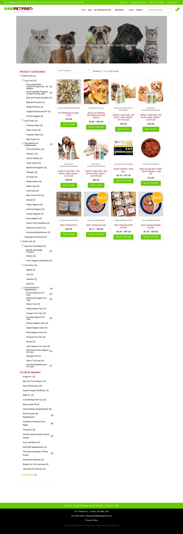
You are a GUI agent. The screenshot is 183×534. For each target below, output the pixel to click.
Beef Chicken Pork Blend (123, 226)
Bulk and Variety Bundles (72, 108)
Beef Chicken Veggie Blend (151, 226)
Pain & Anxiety (123, 110)
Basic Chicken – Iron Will (123, 170)
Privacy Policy (91, 520)
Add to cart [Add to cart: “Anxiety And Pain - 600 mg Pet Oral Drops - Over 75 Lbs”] (96, 185)
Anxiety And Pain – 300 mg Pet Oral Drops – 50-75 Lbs (69, 173)
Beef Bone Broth (68, 225)
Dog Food (61, 108)
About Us (68, 506)
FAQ (116, 506)
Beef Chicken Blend (96, 225)
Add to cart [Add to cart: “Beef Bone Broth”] (69, 234)
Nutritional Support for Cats (123, 108)
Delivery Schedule (96, 506)
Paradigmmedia (113, 525)
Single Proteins (154, 164)
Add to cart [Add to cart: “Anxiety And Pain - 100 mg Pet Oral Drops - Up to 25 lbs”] (123, 129)
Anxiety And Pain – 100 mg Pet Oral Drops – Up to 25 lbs (123, 117)
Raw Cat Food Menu (127, 164)
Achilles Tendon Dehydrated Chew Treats (96, 115)
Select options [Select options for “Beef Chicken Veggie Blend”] (150, 237)
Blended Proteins (99, 220)
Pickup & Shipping (80, 506)
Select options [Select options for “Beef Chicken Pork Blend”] (123, 237)
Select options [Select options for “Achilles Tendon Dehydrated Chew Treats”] (96, 127)
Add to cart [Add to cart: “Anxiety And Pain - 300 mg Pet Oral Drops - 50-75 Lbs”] (69, 185)
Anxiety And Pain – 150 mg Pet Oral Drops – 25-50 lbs (150, 117)
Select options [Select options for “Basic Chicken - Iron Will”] (123, 181)
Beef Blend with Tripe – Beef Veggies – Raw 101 (151, 171)
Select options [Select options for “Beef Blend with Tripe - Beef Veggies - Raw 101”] (150, 183)
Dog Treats (100, 108)
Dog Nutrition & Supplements (151, 110)
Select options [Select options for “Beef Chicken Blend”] (96, 234)
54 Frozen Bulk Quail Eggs (68, 114)
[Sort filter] (73, 70)
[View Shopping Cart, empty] (176, 10)
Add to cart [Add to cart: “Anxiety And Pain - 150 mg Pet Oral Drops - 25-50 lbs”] (151, 129)
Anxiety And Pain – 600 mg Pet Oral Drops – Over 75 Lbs (96, 173)
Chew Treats (92, 108)
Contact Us (109, 506)
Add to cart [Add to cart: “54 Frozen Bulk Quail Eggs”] (69, 124)
